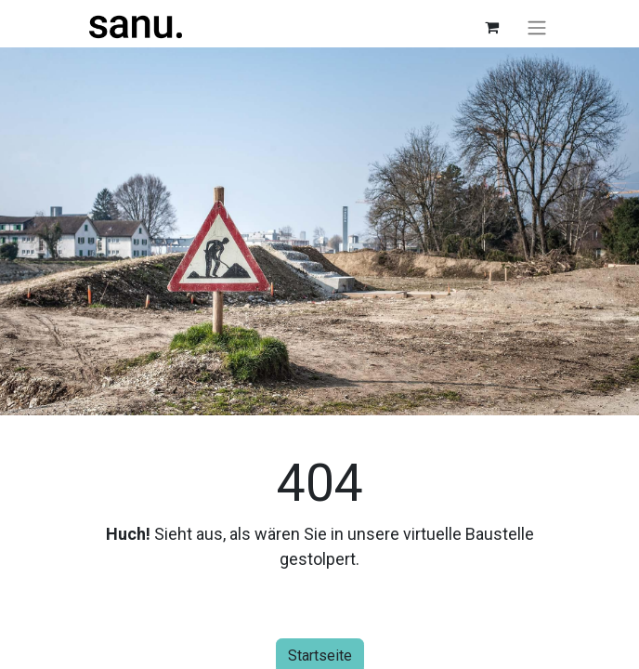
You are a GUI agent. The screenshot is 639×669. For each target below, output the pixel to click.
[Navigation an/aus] (536, 27)
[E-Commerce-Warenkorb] (491, 27)
